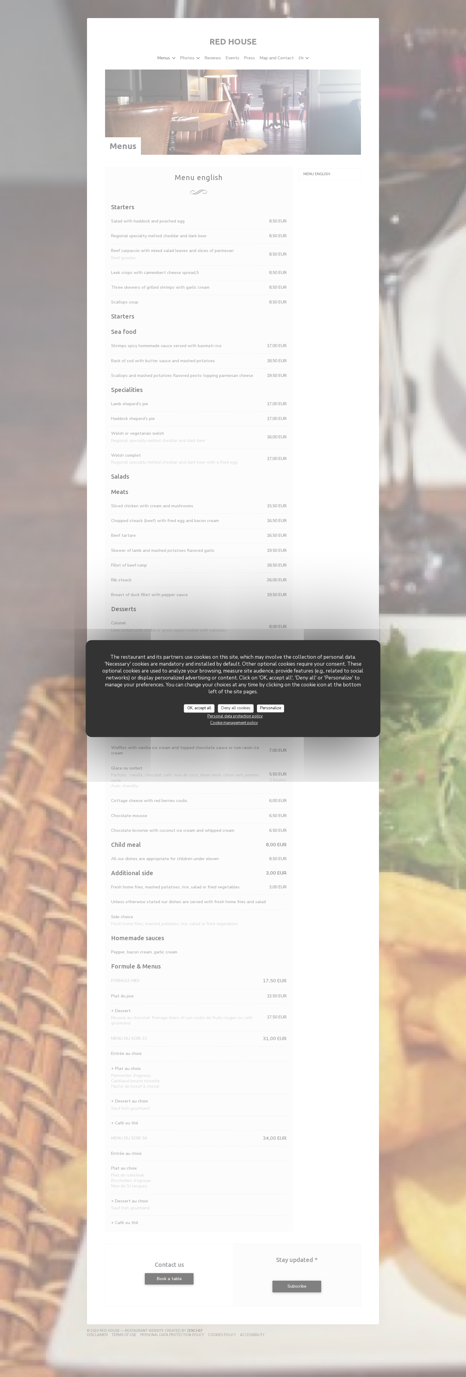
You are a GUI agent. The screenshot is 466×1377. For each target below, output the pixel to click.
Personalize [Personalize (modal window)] (270, 708)
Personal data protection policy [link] (235, 716)
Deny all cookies (235, 708)
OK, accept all (199, 708)
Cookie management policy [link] (234, 723)
